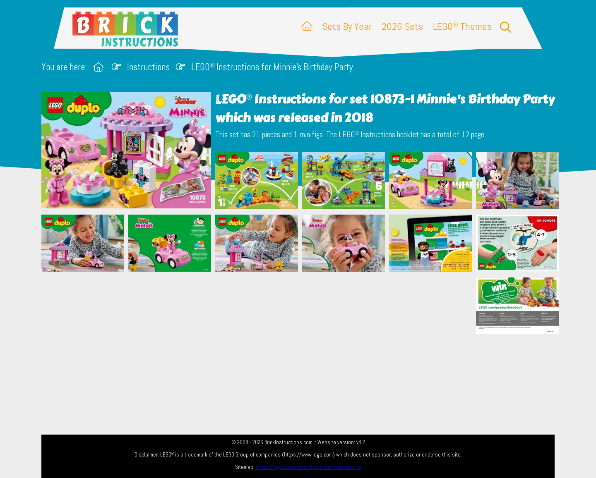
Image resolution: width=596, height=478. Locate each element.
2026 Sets (402, 26)
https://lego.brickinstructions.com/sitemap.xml (308, 467)
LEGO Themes (462, 26)
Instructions (148, 67)
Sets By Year (347, 26)
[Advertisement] (302, 318)
